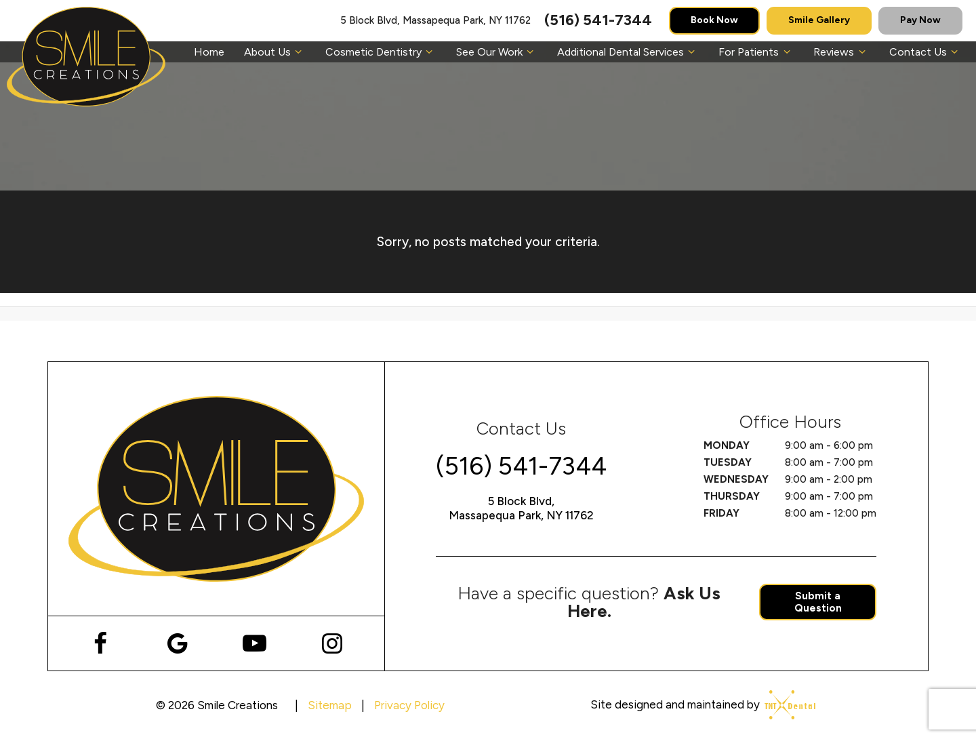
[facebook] (100, 643)
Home (209, 51)
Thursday (732, 496)
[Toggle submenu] (298, 52)
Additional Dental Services (628, 51)
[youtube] (254, 643)
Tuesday (728, 462)
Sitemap (330, 705)
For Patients (756, 51)
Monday (727, 445)
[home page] (86, 56)
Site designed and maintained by (698, 704)
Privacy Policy (409, 705)
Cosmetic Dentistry (380, 51)
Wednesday (736, 479)
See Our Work (496, 51)
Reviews (841, 51)
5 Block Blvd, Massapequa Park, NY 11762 (435, 21)
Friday (721, 513)
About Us (275, 51)
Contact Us (925, 51)
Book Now (714, 20)
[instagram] (331, 643)
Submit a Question (818, 602)
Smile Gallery (819, 20)
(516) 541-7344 (598, 20)
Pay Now (920, 20)
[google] (177, 643)
